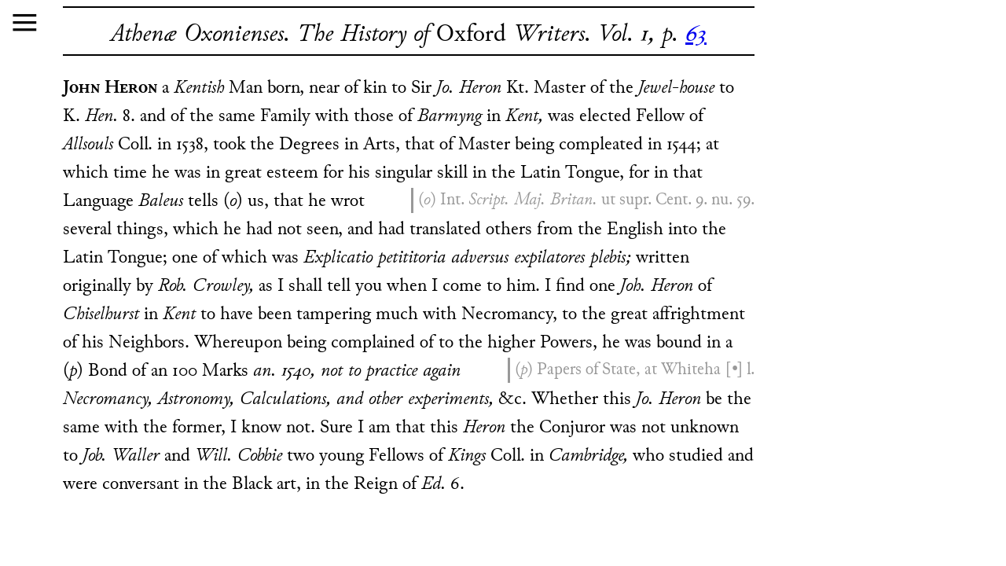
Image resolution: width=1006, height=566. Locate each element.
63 (696, 35)
